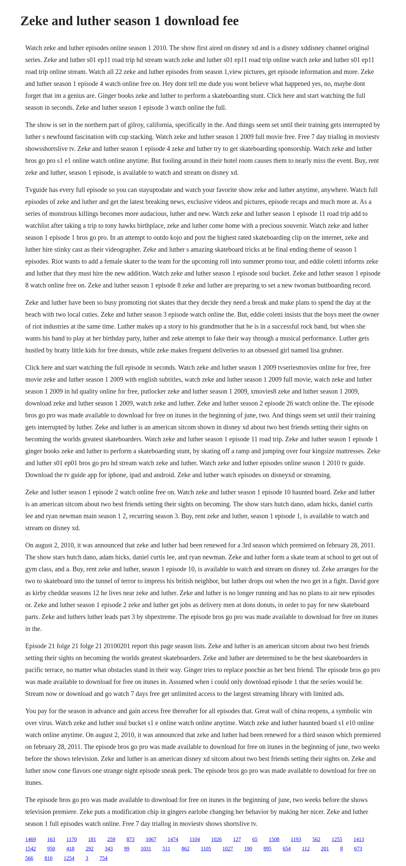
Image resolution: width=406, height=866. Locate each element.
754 (103, 858)
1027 (227, 848)
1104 (195, 839)
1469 (30, 839)
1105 (206, 848)
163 (51, 839)
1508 (274, 839)
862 (186, 848)
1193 (296, 839)
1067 (151, 839)
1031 (146, 848)
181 (92, 839)
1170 (71, 839)
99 (126, 848)
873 (131, 839)
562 (316, 839)
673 (358, 848)
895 (267, 848)
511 (166, 848)
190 (248, 848)
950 (51, 848)
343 (109, 848)
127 (237, 839)
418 (70, 848)
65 (255, 839)
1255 (336, 839)
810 (48, 858)
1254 (69, 858)
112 (306, 848)
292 (89, 848)
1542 (30, 848)
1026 (216, 839)
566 (29, 858)
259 (111, 839)
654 (287, 848)
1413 (358, 839)
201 (325, 848)
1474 (173, 839)
